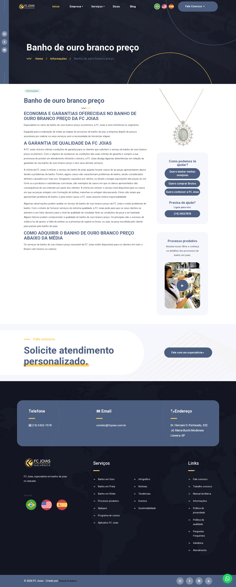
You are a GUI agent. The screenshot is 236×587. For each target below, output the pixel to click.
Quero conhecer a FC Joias (182, 191)
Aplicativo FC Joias (108, 522)
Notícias (142, 486)
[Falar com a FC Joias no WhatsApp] (227, 578)
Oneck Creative (68, 580)
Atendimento (200, 550)
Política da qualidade (198, 522)
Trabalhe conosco (202, 486)
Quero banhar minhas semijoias (182, 173)
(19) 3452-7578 (40, 425)
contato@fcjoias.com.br (111, 425)
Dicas (116, 6)
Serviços (97, 6)
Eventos (142, 501)
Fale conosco (200, 479)
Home (43, 58)
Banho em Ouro (106, 479)
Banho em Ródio (107, 493)
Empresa (75, 6)
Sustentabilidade (147, 508)
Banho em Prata (106, 486)
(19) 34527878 (182, 213)
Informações (63, 58)
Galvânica (198, 543)
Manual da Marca (202, 493)
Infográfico (144, 479)
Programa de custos (109, 515)
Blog (133, 6)
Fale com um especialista (186, 352)
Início (55, 6)
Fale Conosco (195, 6)
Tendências (144, 493)
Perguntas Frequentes (199, 533)
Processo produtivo (108, 501)
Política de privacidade (199, 510)
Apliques (102, 508)
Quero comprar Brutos (182, 183)
